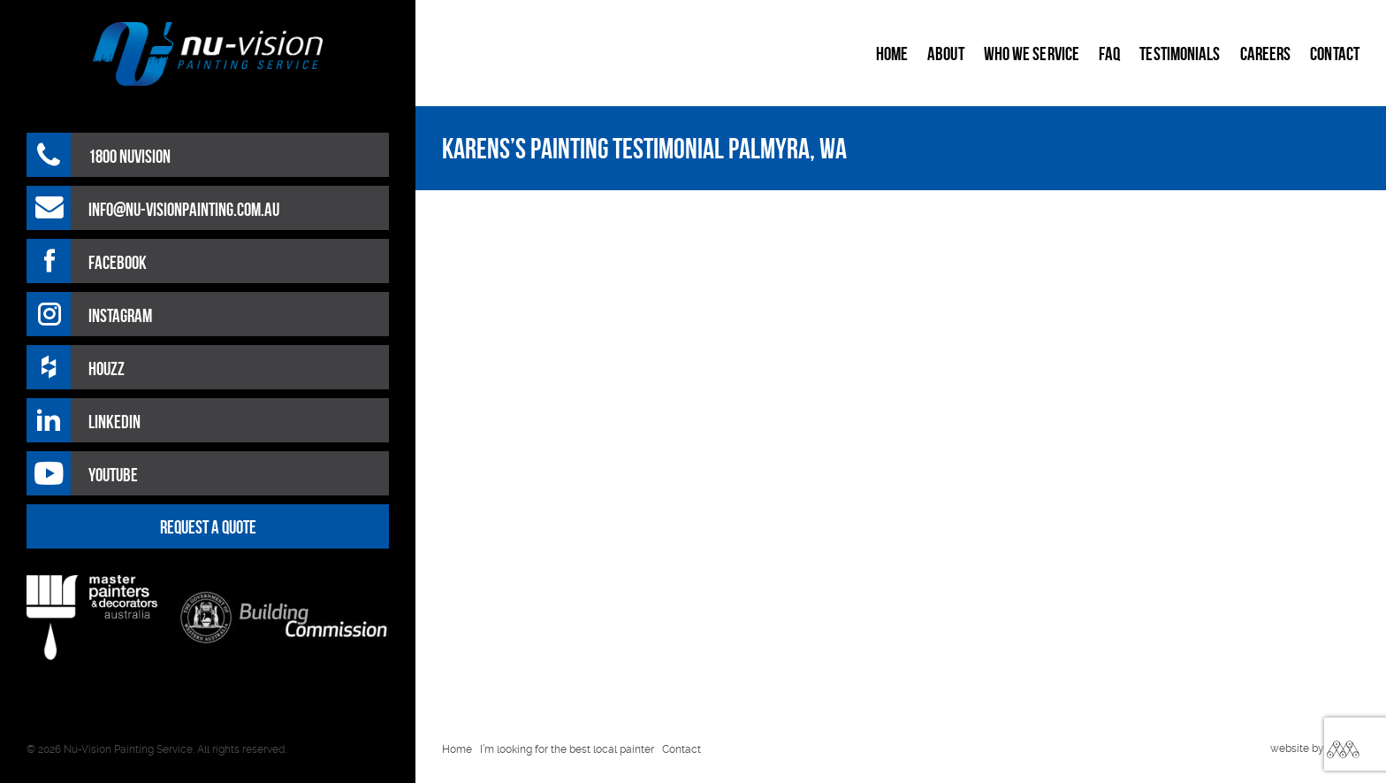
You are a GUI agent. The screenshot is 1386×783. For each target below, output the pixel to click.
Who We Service (1031, 53)
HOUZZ (106, 368)
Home (892, 53)
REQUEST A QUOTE (208, 527)
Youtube (113, 474)
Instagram (120, 315)
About (945, 53)
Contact (1334, 53)
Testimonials (1179, 53)
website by (1297, 748)
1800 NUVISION (129, 156)
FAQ (1109, 53)
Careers (1265, 53)
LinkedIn (114, 421)
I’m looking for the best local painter (567, 749)
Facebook (117, 262)
